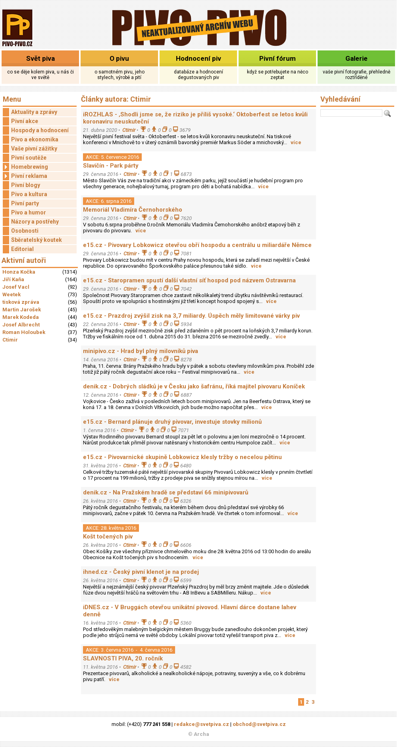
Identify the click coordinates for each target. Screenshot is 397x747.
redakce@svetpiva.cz (201, 724)
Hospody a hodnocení (40, 130)
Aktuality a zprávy (34, 112)
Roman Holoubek (23, 332)
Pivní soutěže (28, 157)
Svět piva (40, 58)
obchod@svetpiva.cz (259, 724)
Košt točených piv (108, 536)
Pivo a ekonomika (34, 139)
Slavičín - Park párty (111, 165)
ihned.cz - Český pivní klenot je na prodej (141, 571)
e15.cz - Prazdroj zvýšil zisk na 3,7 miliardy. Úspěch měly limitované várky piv (191, 315)
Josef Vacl (15, 287)
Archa (201, 734)
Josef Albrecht (21, 325)
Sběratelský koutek (36, 240)
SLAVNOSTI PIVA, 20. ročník (123, 658)
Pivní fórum (277, 58)
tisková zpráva (20, 302)
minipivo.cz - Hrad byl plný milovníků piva (140, 351)
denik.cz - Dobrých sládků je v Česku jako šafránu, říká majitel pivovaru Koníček (194, 386)
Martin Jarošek (21, 310)
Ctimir (10, 340)
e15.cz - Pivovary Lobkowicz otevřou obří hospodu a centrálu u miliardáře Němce (197, 245)
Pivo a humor (28, 212)
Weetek (11, 294)
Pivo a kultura (29, 194)
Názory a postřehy (35, 221)
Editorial (22, 249)
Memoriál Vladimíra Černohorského (132, 209)
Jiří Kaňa (13, 279)
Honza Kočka (18, 272)
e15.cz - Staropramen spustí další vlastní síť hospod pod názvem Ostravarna (189, 280)
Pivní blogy (25, 185)
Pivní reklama (25, 176)
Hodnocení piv (198, 58)
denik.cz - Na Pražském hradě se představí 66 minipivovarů (165, 492)
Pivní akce (24, 121)
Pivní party (25, 203)
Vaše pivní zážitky (34, 148)
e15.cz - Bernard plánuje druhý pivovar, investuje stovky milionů (172, 421)
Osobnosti (25, 231)
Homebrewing (25, 167)
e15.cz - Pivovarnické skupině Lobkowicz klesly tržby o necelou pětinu (182, 457)
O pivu (119, 58)
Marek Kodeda (20, 317)
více (296, 142)
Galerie (356, 58)
